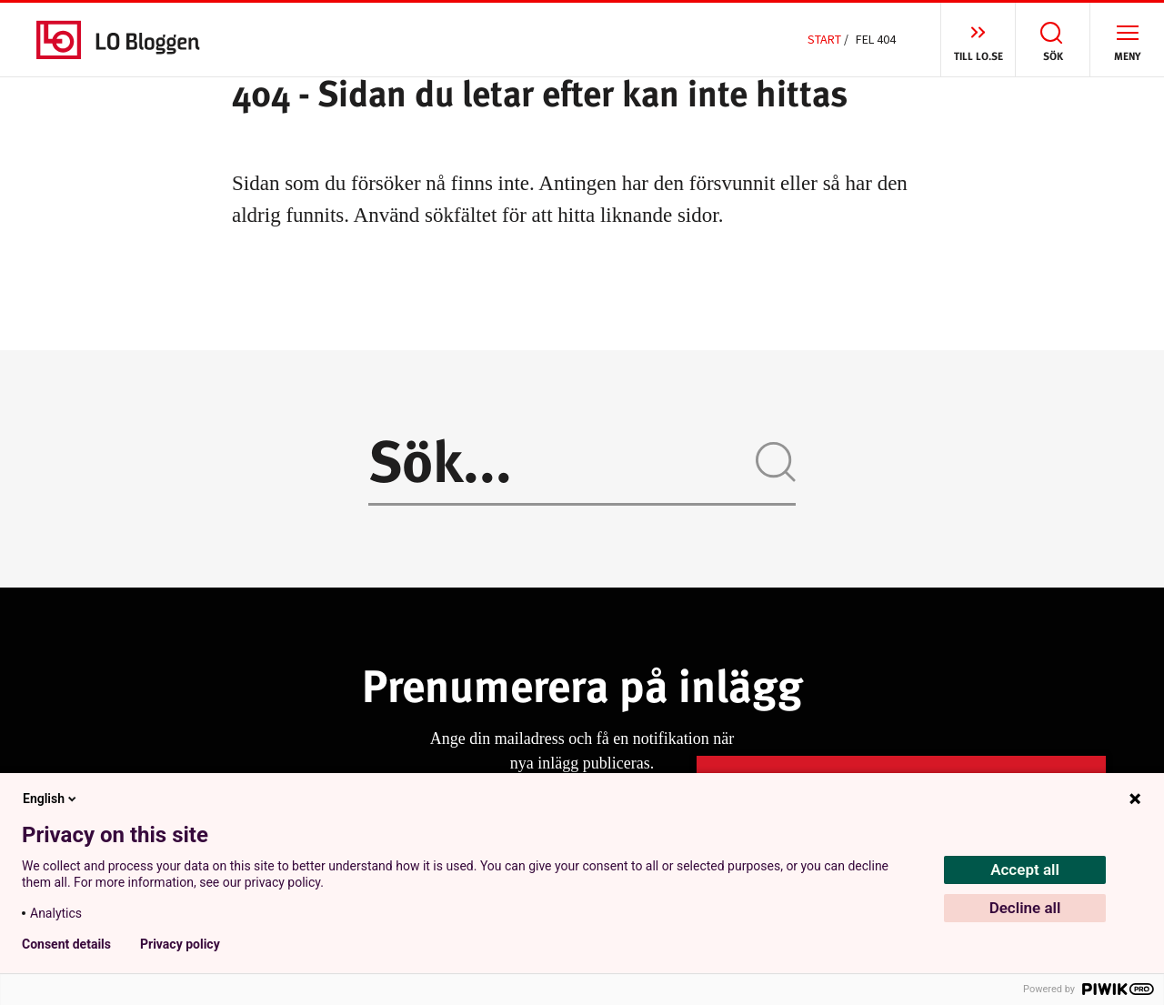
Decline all (1025, 908)
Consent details (66, 944)
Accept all (1024, 869)
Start (824, 39)
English (51, 798)
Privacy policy (180, 944)
